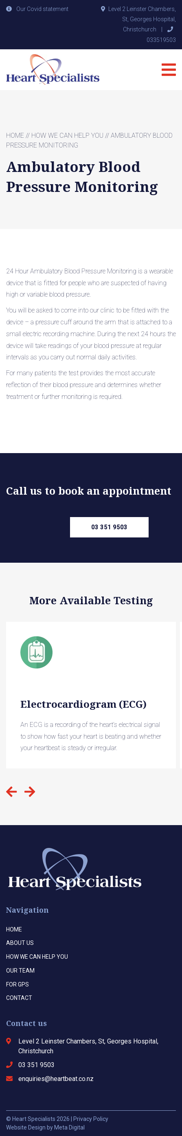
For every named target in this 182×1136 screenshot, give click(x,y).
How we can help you (67, 135)
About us (20, 943)
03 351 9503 (109, 527)
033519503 (161, 40)
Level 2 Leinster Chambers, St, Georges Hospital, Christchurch (142, 19)
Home (15, 135)
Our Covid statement (42, 9)
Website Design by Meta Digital (45, 1127)
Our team (20, 970)
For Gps (17, 984)
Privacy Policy (90, 1119)
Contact (19, 998)
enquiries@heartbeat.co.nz (56, 1079)
